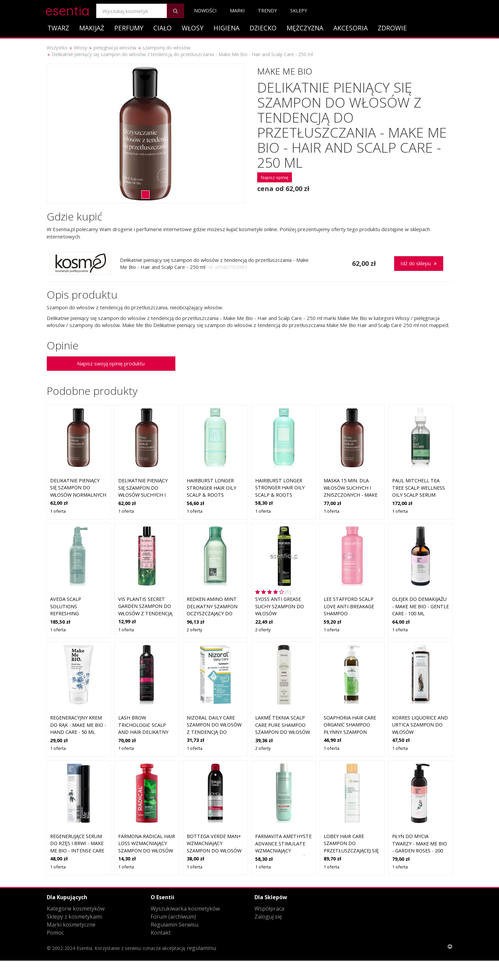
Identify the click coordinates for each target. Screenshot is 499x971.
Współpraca (269, 908)
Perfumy (128, 27)
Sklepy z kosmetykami (74, 916)
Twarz (58, 27)
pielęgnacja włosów (115, 47)
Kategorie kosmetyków (76, 908)
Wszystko (57, 47)
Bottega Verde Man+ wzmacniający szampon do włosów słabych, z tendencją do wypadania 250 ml (214, 850)
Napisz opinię (274, 177)
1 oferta (58, 511)
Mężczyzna (305, 27)
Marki (237, 10)
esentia (67, 9)
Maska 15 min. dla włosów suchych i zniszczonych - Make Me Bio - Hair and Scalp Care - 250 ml (350, 494)
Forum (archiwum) (173, 916)
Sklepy (298, 10)
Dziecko (263, 27)
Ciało (162, 27)
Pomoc (55, 932)
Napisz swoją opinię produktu (111, 363)
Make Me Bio (284, 71)
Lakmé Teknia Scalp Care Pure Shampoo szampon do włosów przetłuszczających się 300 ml (282, 732)
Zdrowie (392, 27)
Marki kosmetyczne (71, 924)
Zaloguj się (268, 916)
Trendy (267, 10)
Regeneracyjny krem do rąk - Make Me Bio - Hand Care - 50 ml (78, 724)
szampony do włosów (166, 47)
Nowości (205, 10)
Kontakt (161, 932)
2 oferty (194, 630)
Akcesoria (350, 27)
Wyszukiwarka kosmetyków (185, 908)
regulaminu (201, 948)
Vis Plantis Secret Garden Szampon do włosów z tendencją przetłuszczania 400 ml (145, 613)
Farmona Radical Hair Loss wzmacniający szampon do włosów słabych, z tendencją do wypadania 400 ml (146, 850)
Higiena (226, 27)
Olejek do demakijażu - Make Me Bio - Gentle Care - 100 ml (420, 606)
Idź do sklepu (418, 263)
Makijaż (91, 27)
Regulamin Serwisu (174, 924)
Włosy (192, 27)
